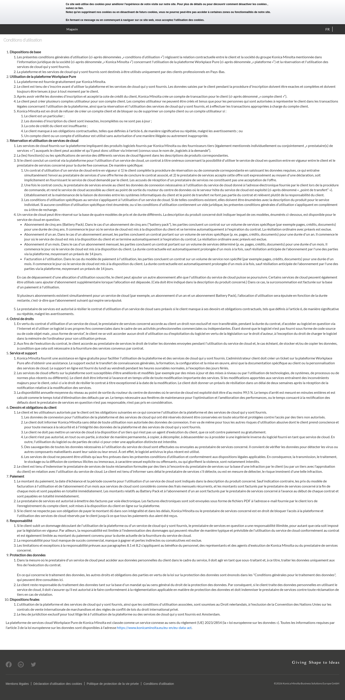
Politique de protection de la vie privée (113, 683)
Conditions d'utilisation (158, 683)
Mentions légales (17, 683)
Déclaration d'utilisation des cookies (57, 683)
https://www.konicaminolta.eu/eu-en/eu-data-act (154, 627)
